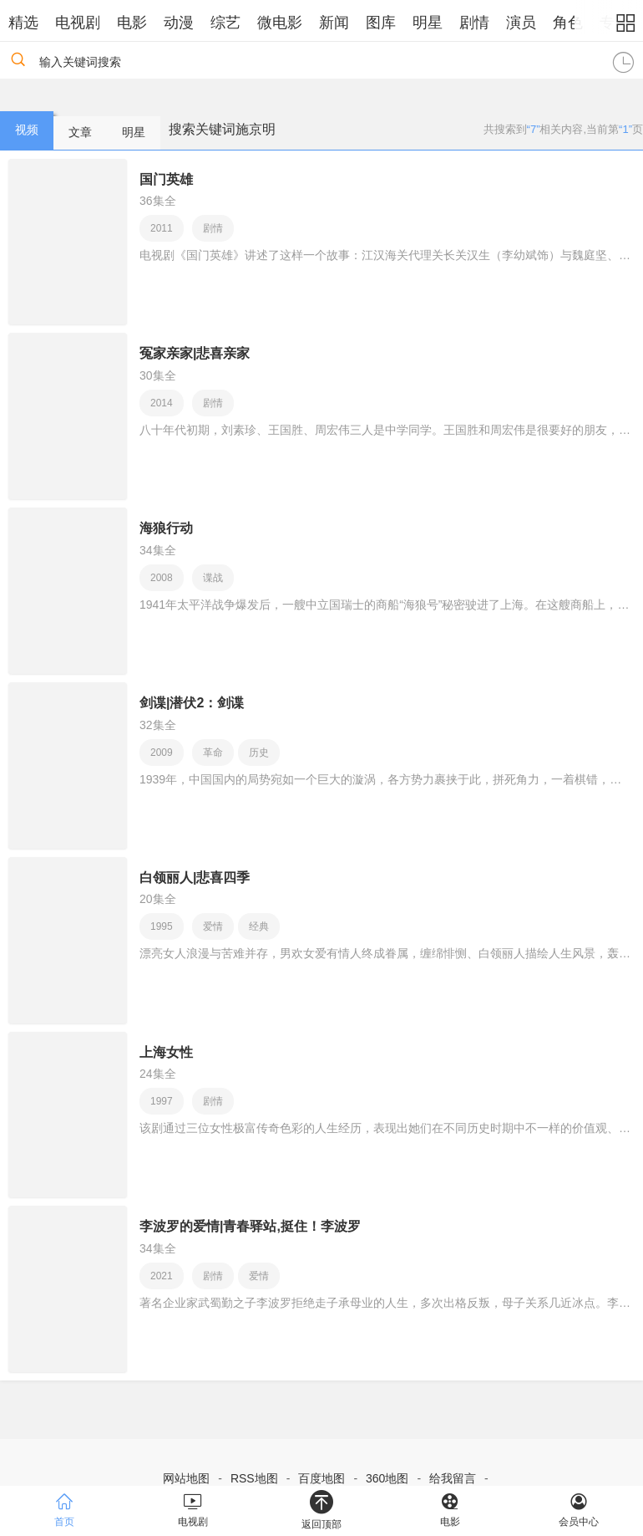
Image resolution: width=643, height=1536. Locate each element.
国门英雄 (166, 179)
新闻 (334, 22)
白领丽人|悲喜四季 (194, 877)
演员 (521, 22)
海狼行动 (166, 528)
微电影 (279, 22)
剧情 (474, 22)
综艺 (225, 22)
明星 (428, 22)
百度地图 (321, 1478)
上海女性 (166, 1052)
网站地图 (186, 1478)
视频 (26, 129)
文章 (80, 132)
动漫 (179, 22)
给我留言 (452, 1478)
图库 (381, 22)
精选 (23, 22)
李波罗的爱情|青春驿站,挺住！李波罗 (250, 1226)
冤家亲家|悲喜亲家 (194, 353)
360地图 (387, 1478)
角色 (568, 22)
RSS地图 (254, 1478)
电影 (132, 22)
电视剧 (77, 22)
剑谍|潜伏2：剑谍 (191, 703)
